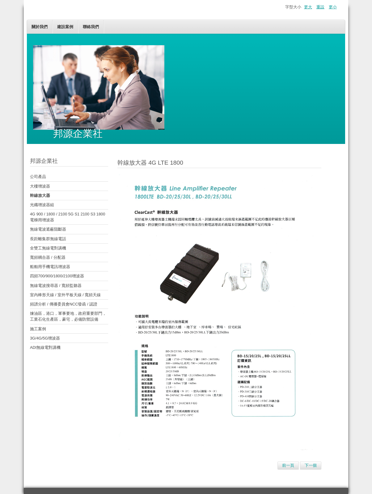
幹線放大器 (40, 195)
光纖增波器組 (42, 204)
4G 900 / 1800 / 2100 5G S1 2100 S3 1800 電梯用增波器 (67, 217)
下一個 (311, 465)
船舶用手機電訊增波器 (50, 266)
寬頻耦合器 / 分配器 (48, 257)
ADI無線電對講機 (45, 347)
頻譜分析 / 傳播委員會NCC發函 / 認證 (63, 304)
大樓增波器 (40, 186)
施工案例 (38, 329)
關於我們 (40, 26)
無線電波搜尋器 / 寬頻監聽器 (56, 285)
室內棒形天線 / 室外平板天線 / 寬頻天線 (65, 294)
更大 (308, 7)
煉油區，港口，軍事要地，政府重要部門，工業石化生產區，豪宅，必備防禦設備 (68, 316)
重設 (320, 7)
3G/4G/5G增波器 (45, 338)
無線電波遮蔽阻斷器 (48, 229)
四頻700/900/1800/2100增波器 (57, 276)
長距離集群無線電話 (48, 238)
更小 (333, 7)
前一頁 (288, 465)
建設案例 (65, 26)
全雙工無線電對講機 (48, 248)
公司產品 (38, 176)
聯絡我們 (91, 26)
